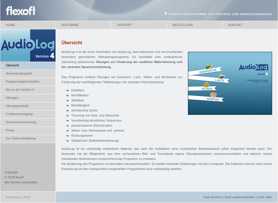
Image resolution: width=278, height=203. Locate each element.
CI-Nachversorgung (19, 114)
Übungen (12, 97)
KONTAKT (235, 25)
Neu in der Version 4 (20, 89)
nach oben (265, 197)
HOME (10, 25)
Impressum (13, 197)
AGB (27, 197)
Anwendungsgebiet (19, 73)
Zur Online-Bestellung (21, 138)
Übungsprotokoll (17, 106)
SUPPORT (124, 25)
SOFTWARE (70, 25)
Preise (10, 130)
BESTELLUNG (183, 25)
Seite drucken (212, 197)
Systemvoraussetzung (21, 122)
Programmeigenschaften (23, 81)
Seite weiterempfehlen (240, 197)
